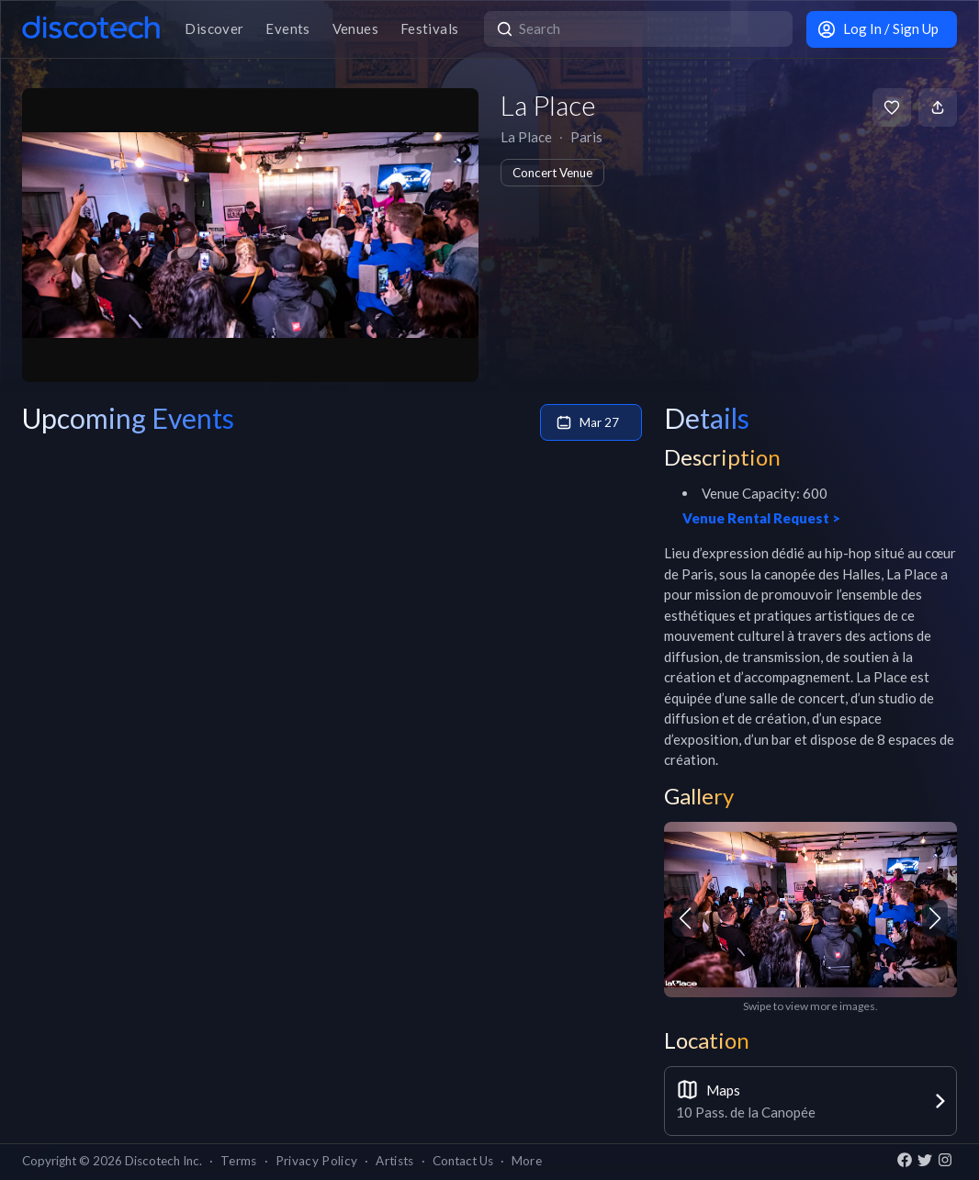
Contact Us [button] (463, 1160)
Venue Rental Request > (761, 518)
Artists (394, 1160)
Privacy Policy (317, 1160)
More (527, 1160)
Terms (238, 1160)
